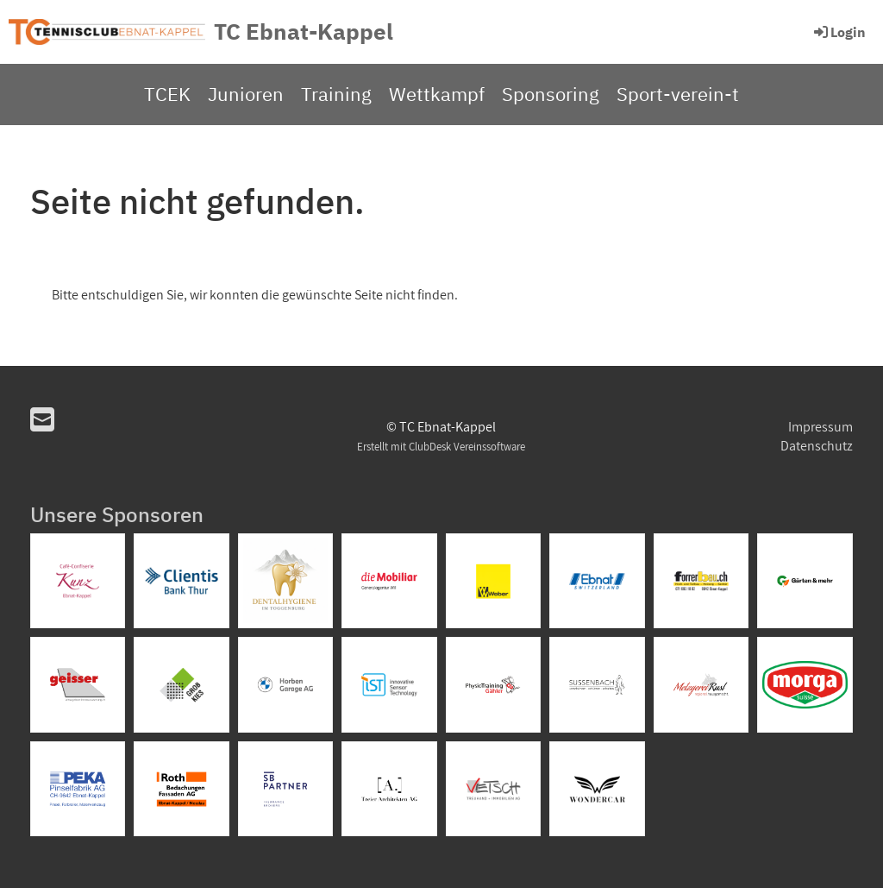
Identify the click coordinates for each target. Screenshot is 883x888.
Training (336, 93)
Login (838, 32)
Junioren (246, 93)
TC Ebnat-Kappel (303, 31)
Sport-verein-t (678, 93)
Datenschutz (816, 446)
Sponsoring (550, 93)
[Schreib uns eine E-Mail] (42, 419)
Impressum (820, 427)
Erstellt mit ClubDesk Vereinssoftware (441, 446)
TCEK (167, 93)
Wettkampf (437, 93)
